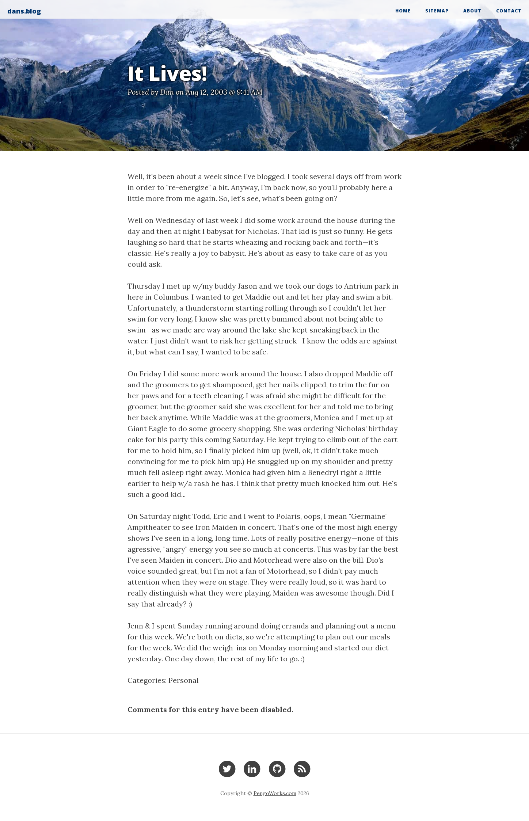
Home (403, 11)
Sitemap (437, 11)
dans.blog (24, 11)
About (472, 11)
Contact (509, 11)
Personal (183, 680)
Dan (167, 91)
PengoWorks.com (275, 793)
